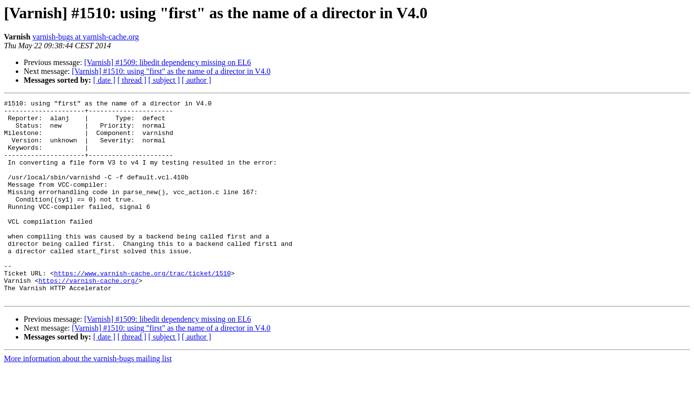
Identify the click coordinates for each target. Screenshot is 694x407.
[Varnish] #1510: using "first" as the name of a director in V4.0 (171, 71)
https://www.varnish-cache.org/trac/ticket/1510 (142, 308)
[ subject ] (164, 80)
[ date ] (104, 80)
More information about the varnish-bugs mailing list (88, 398)
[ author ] (196, 80)
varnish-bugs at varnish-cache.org (86, 37)
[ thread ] (131, 80)
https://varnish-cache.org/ (88, 317)
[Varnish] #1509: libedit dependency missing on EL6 (167, 62)
